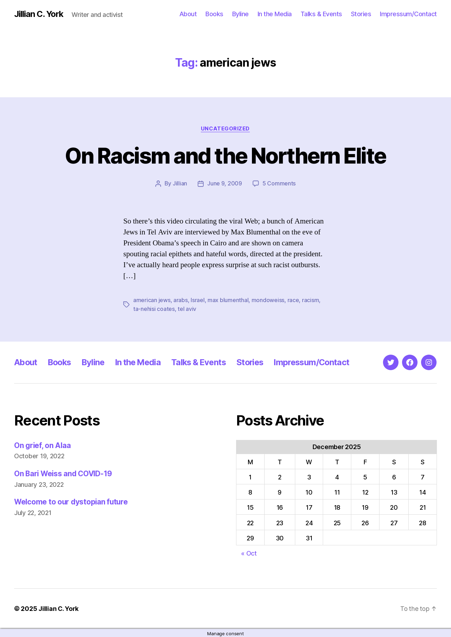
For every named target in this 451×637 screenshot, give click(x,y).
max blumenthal (228, 300)
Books (214, 14)
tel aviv (187, 308)
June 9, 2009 (224, 183)
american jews (152, 300)
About (188, 14)
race (293, 300)
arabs (180, 300)
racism (310, 300)
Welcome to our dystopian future (72, 501)
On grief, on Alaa (43, 444)
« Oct (249, 552)
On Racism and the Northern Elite (226, 155)
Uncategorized (225, 128)
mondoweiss (268, 300)
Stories (361, 14)
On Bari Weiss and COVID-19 (64, 472)
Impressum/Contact (408, 14)
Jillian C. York (39, 14)
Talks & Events (321, 14)
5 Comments (279, 183)
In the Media (275, 14)
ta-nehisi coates (154, 308)
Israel (197, 300)
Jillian (180, 183)
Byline (240, 14)
